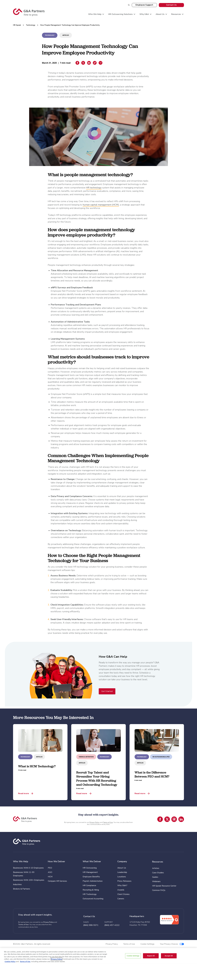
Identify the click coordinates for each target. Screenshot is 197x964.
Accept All (169, 956)
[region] (98, 956)
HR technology (94, 187)
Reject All (151, 956)
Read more (23, 793)
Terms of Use (108, 822)
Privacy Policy (94, 822)
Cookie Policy (10, 961)
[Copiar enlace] (95, 63)
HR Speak (17, 25)
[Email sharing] (100, 63)
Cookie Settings (133, 956)
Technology (30, 25)
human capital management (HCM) (101, 204)
